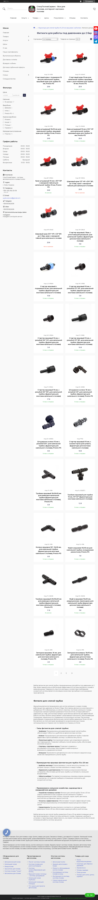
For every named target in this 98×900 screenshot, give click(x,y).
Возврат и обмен (9, 63)
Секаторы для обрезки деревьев (84, 864)
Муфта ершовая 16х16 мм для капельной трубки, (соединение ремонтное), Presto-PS (80, 550)
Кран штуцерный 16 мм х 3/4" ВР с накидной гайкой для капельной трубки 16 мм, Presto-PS (48, 184)
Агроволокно (81, 868)
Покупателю (59, 18)
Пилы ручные (81, 872)
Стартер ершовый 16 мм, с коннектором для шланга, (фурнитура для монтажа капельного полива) (80, 445)
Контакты (84, 18)
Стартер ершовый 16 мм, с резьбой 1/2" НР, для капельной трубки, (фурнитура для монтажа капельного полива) (80, 290)
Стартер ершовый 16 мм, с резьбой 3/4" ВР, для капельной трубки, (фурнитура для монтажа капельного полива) (48, 393)
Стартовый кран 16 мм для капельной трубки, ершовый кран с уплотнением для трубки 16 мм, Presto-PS (80, 80)
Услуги (24, 18)
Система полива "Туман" (13, 871)
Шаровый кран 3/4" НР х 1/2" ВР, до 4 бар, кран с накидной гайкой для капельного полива (48, 236)
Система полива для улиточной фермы (36, 865)
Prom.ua (58, 896)
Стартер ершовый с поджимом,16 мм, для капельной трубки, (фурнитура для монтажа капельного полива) (48, 290)
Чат (90, 895)
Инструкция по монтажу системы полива (61, 877)
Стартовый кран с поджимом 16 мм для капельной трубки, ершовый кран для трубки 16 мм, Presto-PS (48, 80)
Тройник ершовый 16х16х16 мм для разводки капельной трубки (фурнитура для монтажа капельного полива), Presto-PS (48, 498)
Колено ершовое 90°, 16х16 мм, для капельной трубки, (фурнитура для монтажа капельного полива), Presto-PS (48, 550)
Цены (46, 18)
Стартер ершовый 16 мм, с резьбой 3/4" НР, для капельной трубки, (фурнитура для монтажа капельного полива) (48, 341)
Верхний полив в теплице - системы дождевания (37, 875)
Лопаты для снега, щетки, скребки (85, 875)
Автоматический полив (12, 862)
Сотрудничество (9, 79)
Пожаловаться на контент (58, 898)
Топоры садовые (82, 870)
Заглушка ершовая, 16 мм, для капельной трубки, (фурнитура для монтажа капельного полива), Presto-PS (48, 656)
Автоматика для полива (13, 873)
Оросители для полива (12, 869)
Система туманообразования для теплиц (37, 870)
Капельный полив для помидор (36, 883)
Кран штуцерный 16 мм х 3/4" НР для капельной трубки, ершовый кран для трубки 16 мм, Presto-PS (80, 132)
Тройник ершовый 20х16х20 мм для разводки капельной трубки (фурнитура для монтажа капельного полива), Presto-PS (48, 603)
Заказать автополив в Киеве (60, 865)
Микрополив (9, 866)
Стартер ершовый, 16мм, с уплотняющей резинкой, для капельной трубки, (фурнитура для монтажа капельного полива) (80, 237)
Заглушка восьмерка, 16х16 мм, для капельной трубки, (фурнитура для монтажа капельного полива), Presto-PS (80, 656)
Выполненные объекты (12, 56)
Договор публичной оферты (14, 67)
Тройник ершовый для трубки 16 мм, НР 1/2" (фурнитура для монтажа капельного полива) (80, 497)
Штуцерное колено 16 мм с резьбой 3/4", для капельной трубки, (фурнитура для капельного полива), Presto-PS (48, 445)
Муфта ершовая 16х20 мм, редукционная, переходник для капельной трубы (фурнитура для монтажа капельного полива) (80, 603)
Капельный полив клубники (35, 879)
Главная (13, 18)
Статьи (5, 75)
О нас (5, 48)
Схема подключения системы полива (60, 881)
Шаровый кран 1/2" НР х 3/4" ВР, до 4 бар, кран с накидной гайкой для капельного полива (80, 184)
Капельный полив (11, 864)
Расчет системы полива (37, 862)
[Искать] (4, 9)
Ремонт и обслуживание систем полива (61, 869)
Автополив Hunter (59, 862)
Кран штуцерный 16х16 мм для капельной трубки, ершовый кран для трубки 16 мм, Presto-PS (48, 132)
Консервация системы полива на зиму (60, 873)
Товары (35, 18)
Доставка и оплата (10, 59)
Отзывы (72, 18)
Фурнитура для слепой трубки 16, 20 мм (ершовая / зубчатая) (59, 28)
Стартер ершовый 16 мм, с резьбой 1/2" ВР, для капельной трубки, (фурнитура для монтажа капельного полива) (80, 341)
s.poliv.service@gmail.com (11, 198)
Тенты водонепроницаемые (84, 860)
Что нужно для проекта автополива (37, 887)
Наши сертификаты (10, 52)
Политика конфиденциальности (76, 898)
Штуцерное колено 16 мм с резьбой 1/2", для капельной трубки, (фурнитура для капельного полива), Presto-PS (80, 393)
